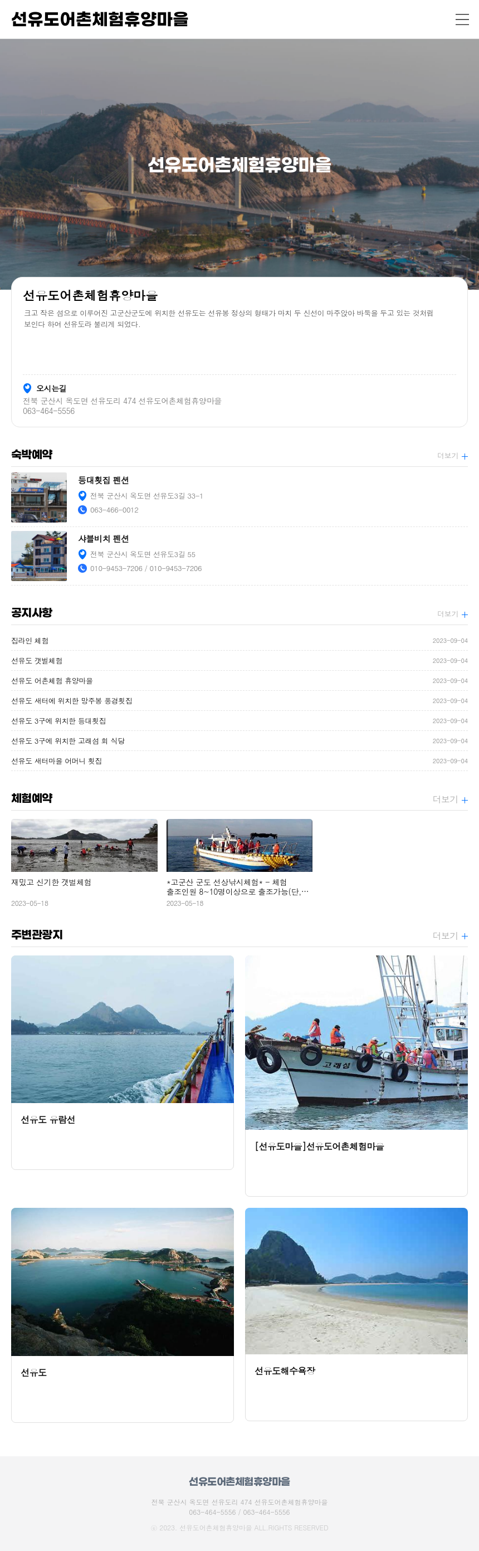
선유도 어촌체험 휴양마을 (239, 680)
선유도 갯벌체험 (239, 660)
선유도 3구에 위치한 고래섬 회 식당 (239, 740)
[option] (239, 164)
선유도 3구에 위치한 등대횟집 (239, 720)
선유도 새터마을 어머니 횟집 (239, 760)
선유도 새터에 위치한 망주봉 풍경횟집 (239, 700)
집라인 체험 (239, 640)
